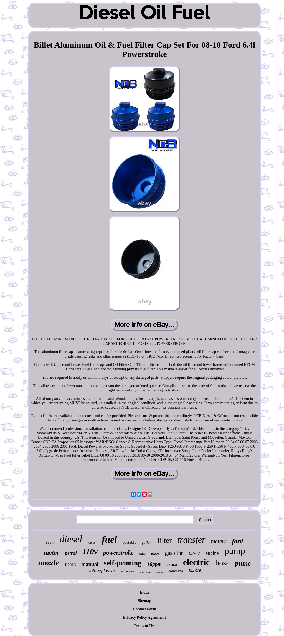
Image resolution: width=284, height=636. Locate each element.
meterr (219, 541)
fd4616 (195, 570)
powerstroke (118, 552)
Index (144, 592)
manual (89, 564)
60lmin (92, 543)
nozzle (48, 562)
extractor (145, 571)
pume (243, 563)
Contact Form (144, 609)
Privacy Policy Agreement (144, 617)
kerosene (176, 571)
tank (142, 554)
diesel (71, 539)
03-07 (194, 553)
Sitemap (144, 601)
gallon (147, 542)
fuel (109, 539)
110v (90, 551)
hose (222, 562)
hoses (155, 554)
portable (129, 542)
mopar (160, 571)
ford (237, 541)
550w (50, 542)
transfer (191, 540)
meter (51, 552)
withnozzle (127, 571)
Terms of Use (144, 626)
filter (164, 540)
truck (172, 564)
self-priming (123, 563)
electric (196, 562)
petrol (71, 553)
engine (212, 553)
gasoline (174, 553)
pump (234, 551)
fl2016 (70, 565)
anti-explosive (101, 570)
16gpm (154, 564)
